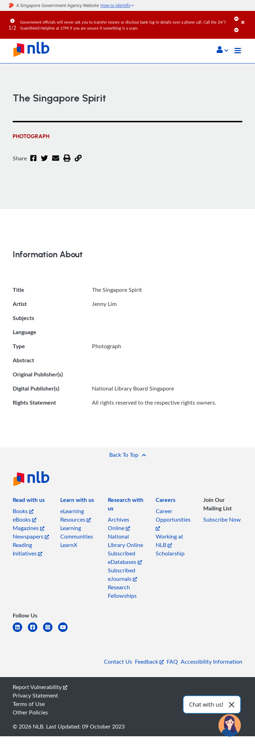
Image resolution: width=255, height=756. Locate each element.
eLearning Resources (75, 515)
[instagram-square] (50, 631)
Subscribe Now (222, 519)
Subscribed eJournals (122, 574)
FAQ (172, 661)
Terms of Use (29, 704)
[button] (222, 50)
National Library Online (125, 541)
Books (23, 511)
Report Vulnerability (40, 687)
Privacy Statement (35, 695)
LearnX (68, 545)
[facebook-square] (35, 631)
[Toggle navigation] (237, 50)
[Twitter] (44, 162)
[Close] (247, 17)
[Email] (55, 162)
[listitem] (29, 501)
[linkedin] (20, 631)
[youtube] (65, 631)
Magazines (28, 528)
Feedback (149, 661)
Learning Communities (76, 532)
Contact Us (118, 661)
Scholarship (170, 553)
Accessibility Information (211, 661)
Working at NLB (169, 541)
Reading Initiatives (27, 549)
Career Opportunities (173, 519)
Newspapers (31, 536)
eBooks (24, 519)
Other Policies (30, 712)
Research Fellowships (122, 591)
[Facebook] (33, 162)
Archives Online (119, 524)
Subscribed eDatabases (125, 557)
